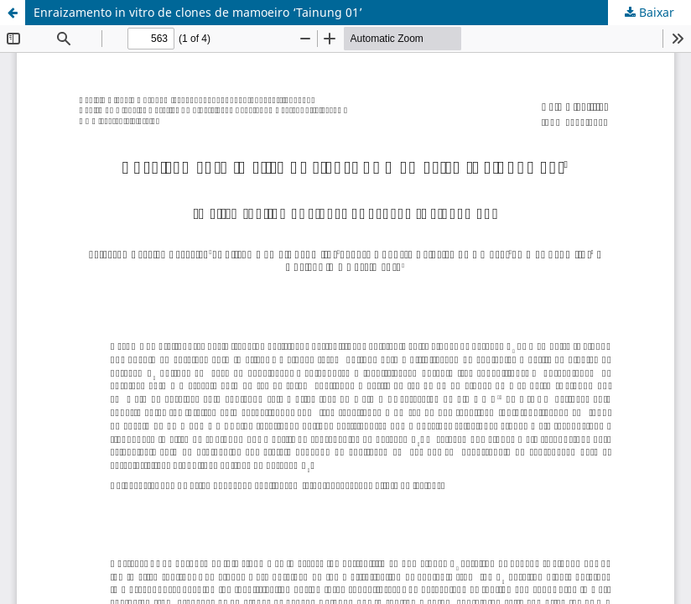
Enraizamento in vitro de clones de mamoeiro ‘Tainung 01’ (198, 12)
